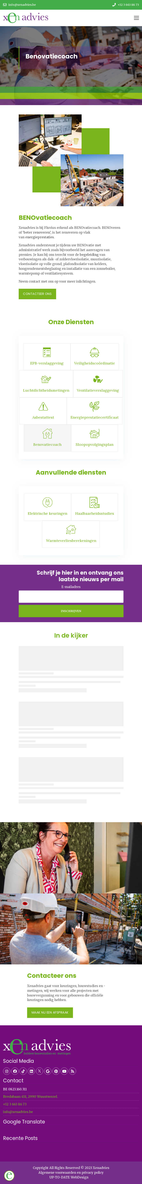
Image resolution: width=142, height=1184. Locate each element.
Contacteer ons (37, 294)
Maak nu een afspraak (50, 1012)
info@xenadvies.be (18, 1112)
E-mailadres (71, 587)
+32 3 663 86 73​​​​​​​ (15, 1104)
